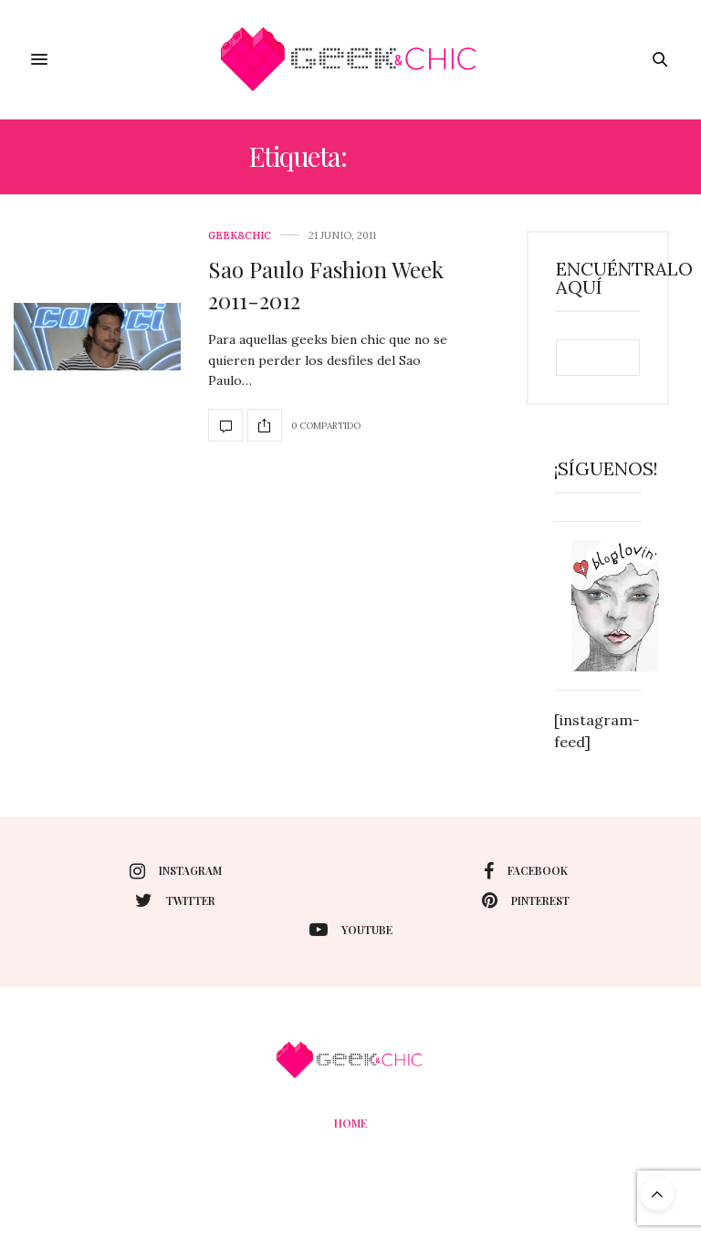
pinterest (526, 900)
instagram (176, 871)
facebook (526, 871)
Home (350, 1123)
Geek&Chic (239, 236)
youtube (350, 930)
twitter (175, 900)
